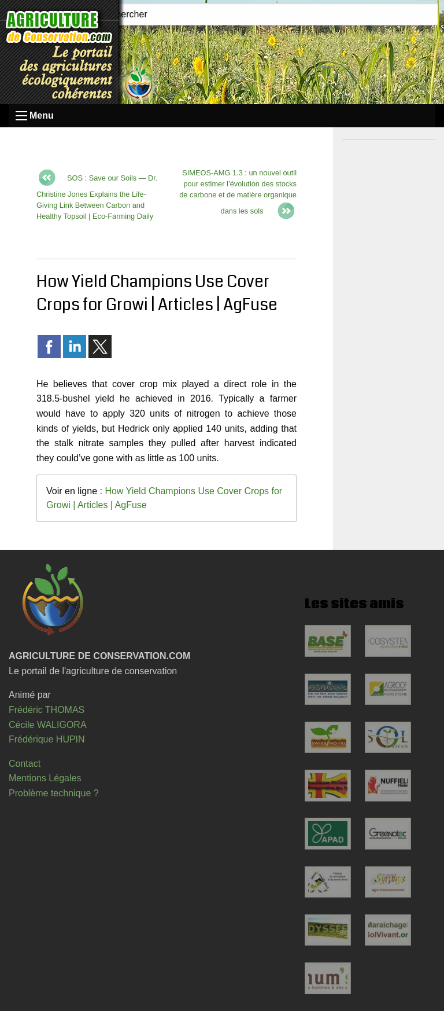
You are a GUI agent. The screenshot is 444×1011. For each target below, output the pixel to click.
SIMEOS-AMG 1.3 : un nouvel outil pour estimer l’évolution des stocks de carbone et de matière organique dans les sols (238, 191)
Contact (24, 764)
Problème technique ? (54, 793)
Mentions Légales (45, 778)
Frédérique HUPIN (47, 739)
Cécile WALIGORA (48, 725)
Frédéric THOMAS (46, 710)
